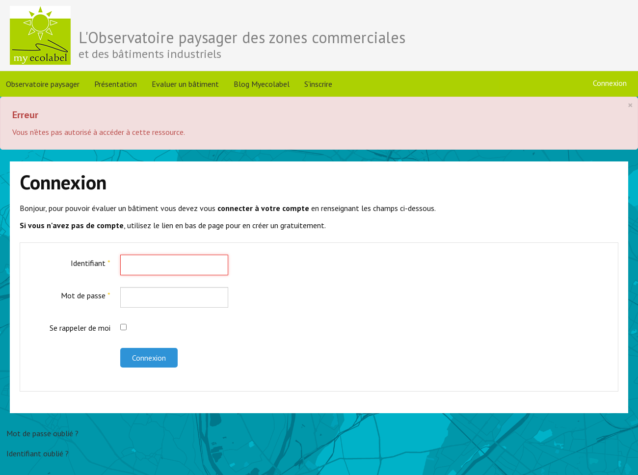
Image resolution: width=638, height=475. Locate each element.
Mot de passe (85, 295)
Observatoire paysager (43, 84)
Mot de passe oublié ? (42, 433)
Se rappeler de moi (80, 328)
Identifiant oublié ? (37, 453)
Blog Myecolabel (262, 84)
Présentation (115, 84)
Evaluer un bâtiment (185, 84)
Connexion (149, 358)
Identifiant (90, 263)
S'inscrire (318, 84)
